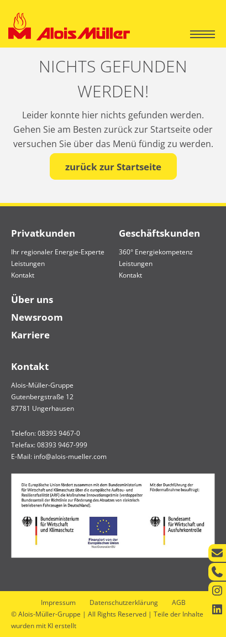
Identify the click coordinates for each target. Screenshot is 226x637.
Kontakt (22, 275)
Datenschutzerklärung (124, 602)
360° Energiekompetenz (156, 252)
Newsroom (37, 317)
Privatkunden (43, 233)
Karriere (30, 334)
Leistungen (28, 263)
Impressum (58, 602)
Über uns (32, 299)
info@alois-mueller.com (70, 456)
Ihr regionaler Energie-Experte (57, 252)
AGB (179, 602)
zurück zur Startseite (113, 166)
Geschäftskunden (159, 233)
